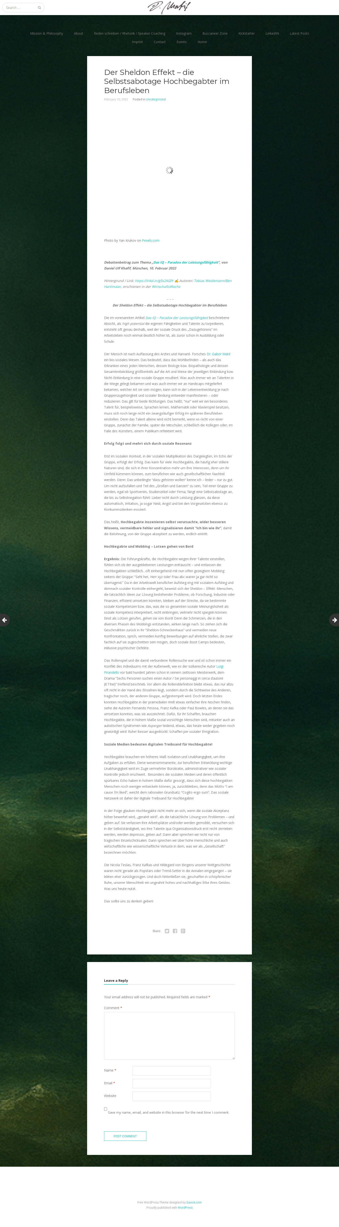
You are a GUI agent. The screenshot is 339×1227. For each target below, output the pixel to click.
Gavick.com (194, 1202)
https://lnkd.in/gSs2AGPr (154, 280)
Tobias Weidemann (209, 280)
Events (182, 42)
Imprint (137, 42)
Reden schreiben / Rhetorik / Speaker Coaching (129, 33)
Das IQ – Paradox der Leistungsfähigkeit (185, 262)
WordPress (185, 1208)
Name (110, 1070)
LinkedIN (272, 33)
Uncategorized (156, 99)
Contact (160, 42)
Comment (113, 1008)
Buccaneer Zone (215, 33)
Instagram (184, 33)
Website (110, 1095)
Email (109, 1083)
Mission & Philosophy (46, 33)
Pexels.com (150, 240)
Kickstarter (246, 33)
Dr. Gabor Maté (218, 354)
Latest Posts (299, 33)
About (78, 33)
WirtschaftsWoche (166, 286)
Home (202, 42)
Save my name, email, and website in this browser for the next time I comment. (168, 1112)
